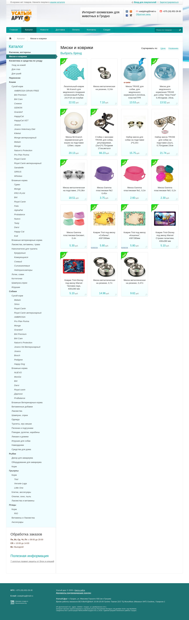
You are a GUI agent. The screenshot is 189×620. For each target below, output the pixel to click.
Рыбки (12, 454)
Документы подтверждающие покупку (73, 593)
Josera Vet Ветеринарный (27, 347)
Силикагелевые (22, 266)
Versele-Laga (20, 483)
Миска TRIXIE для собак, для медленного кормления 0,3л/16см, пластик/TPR (134, 92)
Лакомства (17, 411)
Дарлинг (18, 394)
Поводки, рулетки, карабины (26, 432)
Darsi (16, 227)
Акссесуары (17, 522)
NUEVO (18, 372)
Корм (14, 466)
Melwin (17, 142)
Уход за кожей (19, 65)
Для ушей (16, 73)
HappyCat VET (21, 120)
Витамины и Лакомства (23, 518)
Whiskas (18, 176)
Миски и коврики (18, 56)
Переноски (14, 78)
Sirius (17, 304)
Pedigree (18, 360)
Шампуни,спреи (19, 283)
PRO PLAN (19, 193)
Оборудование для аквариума (27, 462)
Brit (15, 197)
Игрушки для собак (21, 441)
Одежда (16, 419)
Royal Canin (20, 159)
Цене (163, 48)
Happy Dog (19, 364)
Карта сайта (80, 590)
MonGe (17, 377)
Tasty (16, 223)
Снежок (18, 103)
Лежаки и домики (20, 436)
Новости (44, 30)
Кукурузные (20, 253)
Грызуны (14, 470)
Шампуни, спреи (20, 415)
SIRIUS (17, 172)
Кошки (12, 82)
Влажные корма (20, 180)
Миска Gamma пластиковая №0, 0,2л (165, 189)
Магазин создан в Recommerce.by (21, 602)
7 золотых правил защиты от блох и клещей (32, 561)
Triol (16, 479)
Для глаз (16, 69)
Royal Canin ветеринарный (28, 163)
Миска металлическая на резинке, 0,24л (104, 87)
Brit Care (18, 99)
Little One (18, 488)
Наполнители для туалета (24, 249)
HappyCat (19, 116)
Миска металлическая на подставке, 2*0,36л (74, 189)
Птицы (12, 505)
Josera (17, 125)
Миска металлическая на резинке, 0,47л (135, 281)
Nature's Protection (23, 150)
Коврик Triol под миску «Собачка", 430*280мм (104, 235)
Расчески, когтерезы (20, 52)
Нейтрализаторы (23, 270)
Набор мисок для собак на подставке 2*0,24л (134, 140)
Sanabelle (19, 167)
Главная (14, 30)
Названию (173, 48)
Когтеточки (17, 278)
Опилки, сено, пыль (21, 496)
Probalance (19, 214)
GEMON (18, 107)
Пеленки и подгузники (22, 428)
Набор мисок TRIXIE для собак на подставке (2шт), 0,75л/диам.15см (165, 141)
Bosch (17, 355)
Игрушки (16, 287)
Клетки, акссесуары (21, 492)
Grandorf (18, 112)
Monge (17, 146)
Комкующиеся (21, 257)
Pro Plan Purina (21, 155)
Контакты (91, 30)
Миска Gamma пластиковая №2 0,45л (104, 190)
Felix (16, 206)
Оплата (76, 30)
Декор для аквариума (22, 458)
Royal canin (19, 389)
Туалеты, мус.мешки (22, 424)
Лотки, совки (18, 274)
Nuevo (17, 219)
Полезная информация (29, 556)
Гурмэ (17, 184)
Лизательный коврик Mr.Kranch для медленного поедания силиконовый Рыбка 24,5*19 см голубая (74, 92)
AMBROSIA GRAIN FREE (26, 91)
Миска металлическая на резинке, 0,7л (104, 281)
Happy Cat (19, 231)
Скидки (106, 30)
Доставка (60, 30)
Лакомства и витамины (23, 500)
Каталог (29, 30)
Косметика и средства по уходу (25, 61)
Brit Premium (20, 95)
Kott (16, 236)
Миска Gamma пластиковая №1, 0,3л (135, 189)
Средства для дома (21, 449)
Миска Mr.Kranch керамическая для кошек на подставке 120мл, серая (74, 141)
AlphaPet (18, 210)
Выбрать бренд (71, 53)
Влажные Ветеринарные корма (27, 402)
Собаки (13, 291)
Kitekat (17, 133)
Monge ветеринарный (25, 137)
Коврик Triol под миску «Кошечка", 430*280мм (135, 235)
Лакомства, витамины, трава (26, 244)
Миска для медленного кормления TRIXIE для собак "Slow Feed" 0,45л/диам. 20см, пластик (165, 93)
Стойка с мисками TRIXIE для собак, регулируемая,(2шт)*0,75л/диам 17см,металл (104, 143)
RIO (16, 513)
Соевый (18, 261)
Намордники (18, 445)
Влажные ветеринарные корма (27, 240)
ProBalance (19, 398)
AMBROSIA (19, 317)
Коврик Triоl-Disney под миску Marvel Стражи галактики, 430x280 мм (165, 236)
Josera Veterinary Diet (24, 129)
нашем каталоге (57, 2)
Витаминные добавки (22, 406)
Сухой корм (17, 86)
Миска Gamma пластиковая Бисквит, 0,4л (73, 235)
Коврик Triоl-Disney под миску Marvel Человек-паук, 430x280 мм (73, 284)
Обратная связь (143, 14)
